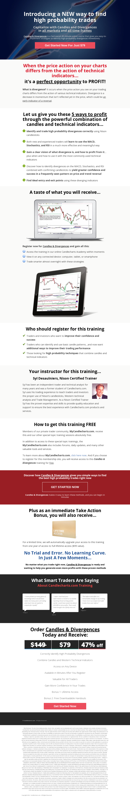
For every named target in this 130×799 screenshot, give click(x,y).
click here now (78, 455)
